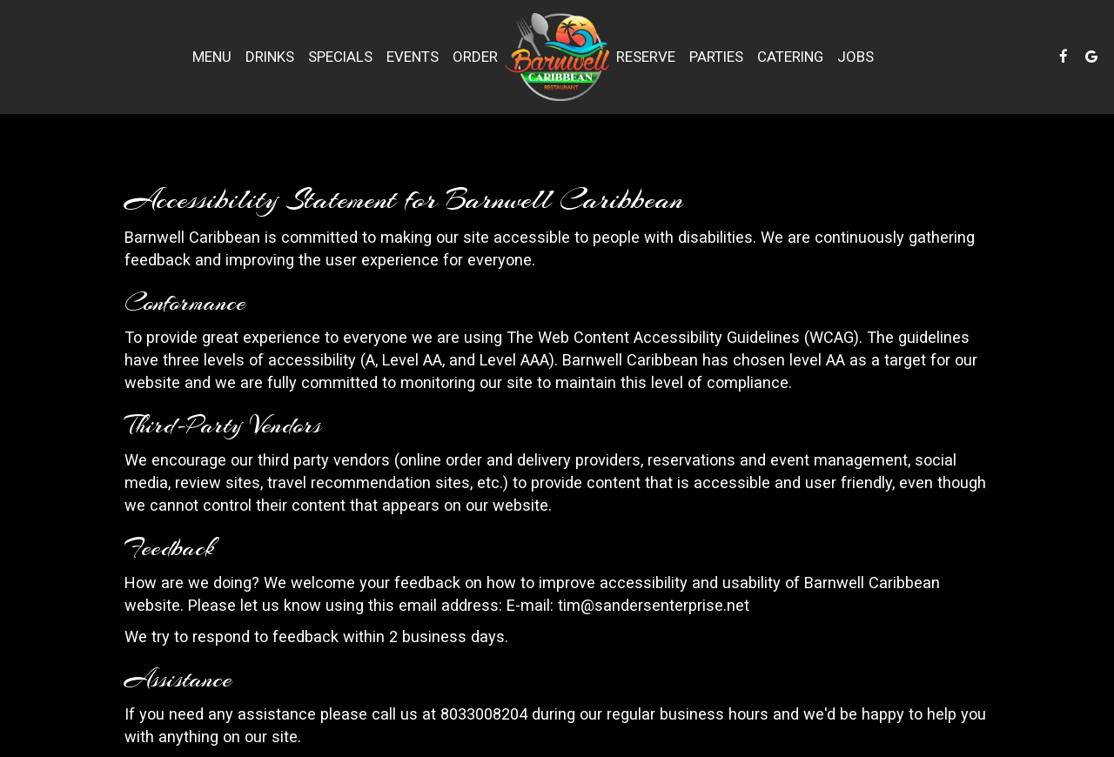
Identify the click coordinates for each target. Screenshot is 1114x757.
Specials (340, 56)
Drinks (269, 56)
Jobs (855, 56)
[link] (557, 57)
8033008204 (483, 714)
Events (412, 56)
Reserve (645, 56)
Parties (716, 56)
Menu (212, 56)
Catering (790, 56)
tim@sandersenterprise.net (653, 605)
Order (475, 56)
